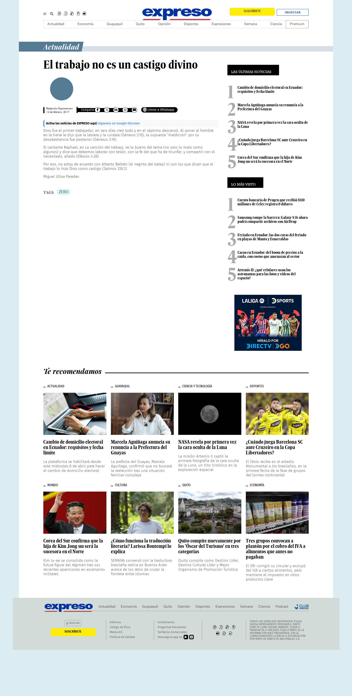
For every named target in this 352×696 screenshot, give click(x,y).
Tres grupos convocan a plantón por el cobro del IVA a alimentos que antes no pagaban (276, 549)
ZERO (63, 192)
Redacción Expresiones (59, 108)
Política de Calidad (122, 637)
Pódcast (281, 607)
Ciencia (276, 24)
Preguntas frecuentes (172, 627)
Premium (297, 24)
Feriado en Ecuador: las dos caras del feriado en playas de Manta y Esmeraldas (272, 237)
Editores (115, 622)
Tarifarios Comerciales (172, 632)
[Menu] (44, 14)
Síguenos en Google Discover (119, 123)
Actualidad (55, 24)
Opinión (164, 24)
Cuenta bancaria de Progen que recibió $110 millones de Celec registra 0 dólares (271, 202)
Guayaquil (115, 24)
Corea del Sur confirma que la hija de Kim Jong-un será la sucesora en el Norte (270, 159)
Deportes (191, 24)
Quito (140, 24)
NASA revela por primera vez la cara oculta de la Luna (273, 124)
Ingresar (293, 12)
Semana (250, 24)
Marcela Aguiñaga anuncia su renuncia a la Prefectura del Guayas (270, 107)
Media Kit (116, 632)
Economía (85, 24)
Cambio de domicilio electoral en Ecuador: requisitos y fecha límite (270, 89)
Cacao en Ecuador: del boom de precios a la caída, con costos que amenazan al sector (270, 254)
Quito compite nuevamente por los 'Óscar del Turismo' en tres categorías (209, 546)
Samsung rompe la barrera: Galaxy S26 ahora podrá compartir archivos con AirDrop (273, 219)
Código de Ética (120, 627)
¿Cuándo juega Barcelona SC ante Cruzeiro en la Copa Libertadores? (272, 142)
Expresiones (221, 24)
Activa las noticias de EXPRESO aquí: (72, 123)
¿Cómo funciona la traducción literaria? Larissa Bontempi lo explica (141, 546)
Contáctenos (166, 622)
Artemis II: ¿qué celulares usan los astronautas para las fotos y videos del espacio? (267, 274)
